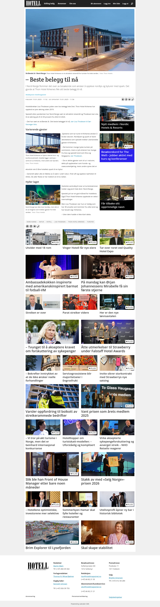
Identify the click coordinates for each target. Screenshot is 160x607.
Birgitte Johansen (116, 578)
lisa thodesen (60, 222)
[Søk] (132, 3)
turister (90, 222)
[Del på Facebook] (122, 99)
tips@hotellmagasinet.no (91, 576)
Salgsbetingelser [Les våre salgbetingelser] (115, 597)
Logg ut (125, 3)
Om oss (72, 3)
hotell (49, 222)
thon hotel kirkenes (76, 222)
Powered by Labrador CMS (80, 604)
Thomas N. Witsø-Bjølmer (63, 576)
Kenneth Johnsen (60, 584)
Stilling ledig (49, 3)
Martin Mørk (58, 566)
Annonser (62, 3)
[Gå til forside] (33, 3)
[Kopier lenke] (132, 99)
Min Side (116, 3)
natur (41, 222)
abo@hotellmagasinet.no (91, 587)
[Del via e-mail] (129, 99)
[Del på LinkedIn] (126, 99)
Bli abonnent (96, 3)
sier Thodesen (76, 156)
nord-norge (32, 222)
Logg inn (107, 3)
